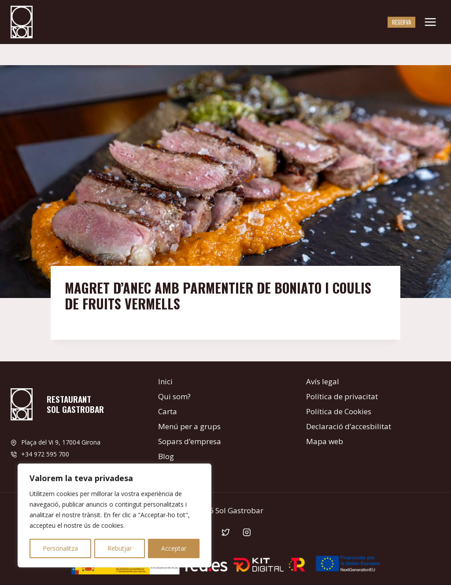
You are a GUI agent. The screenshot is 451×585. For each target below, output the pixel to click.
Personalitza (60, 548)
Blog (166, 456)
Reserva (401, 22)
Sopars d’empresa (189, 441)
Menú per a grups (189, 426)
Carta (167, 411)
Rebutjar (119, 548)
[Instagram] (247, 532)
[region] (114, 515)
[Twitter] (225, 532)
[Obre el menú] (430, 22)
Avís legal (322, 381)
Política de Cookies (338, 411)
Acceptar (173, 548)
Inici (165, 381)
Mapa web (324, 441)
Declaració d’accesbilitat (348, 426)
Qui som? (174, 396)
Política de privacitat (342, 396)
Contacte (173, 471)
